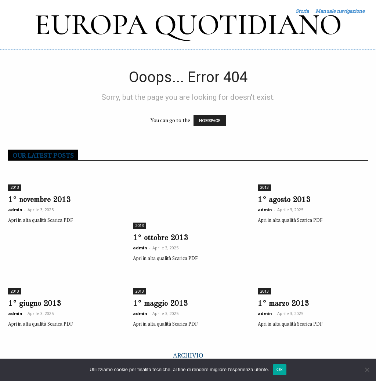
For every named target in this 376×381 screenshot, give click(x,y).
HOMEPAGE (209, 120)
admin (15, 209)
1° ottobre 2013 (160, 238)
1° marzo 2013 (283, 304)
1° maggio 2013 (160, 304)
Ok (279, 369)
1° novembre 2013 (39, 200)
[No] (366, 369)
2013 (14, 187)
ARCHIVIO (188, 355)
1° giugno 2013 (34, 304)
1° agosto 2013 (284, 200)
